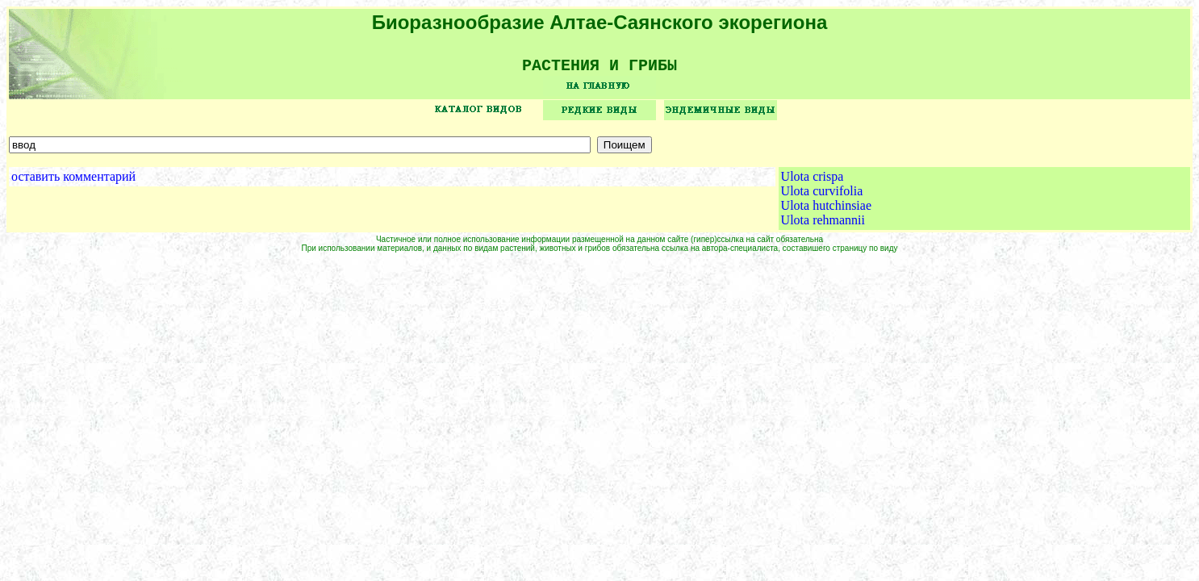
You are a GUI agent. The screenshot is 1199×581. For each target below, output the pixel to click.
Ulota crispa (812, 182)
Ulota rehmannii (823, 225)
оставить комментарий (73, 182)
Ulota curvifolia (822, 196)
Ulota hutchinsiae (826, 211)
